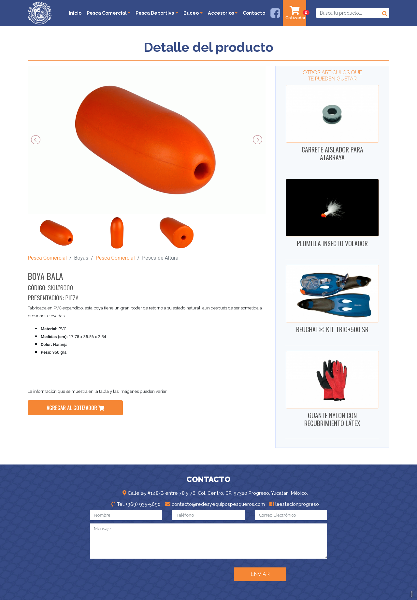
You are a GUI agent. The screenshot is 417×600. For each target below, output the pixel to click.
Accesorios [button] (221, 13)
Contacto (254, 13)
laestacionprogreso (294, 504)
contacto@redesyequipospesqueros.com (215, 504)
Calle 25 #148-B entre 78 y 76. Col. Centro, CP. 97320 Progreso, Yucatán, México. (215, 493)
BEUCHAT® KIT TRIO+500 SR (332, 329)
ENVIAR (260, 574)
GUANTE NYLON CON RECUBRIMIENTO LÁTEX (332, 419)
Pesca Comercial (47, 258)
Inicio (75, 13)
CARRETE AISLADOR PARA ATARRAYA (332, 153)
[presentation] (178, 574)
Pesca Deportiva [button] (155, 13)
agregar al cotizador (75, 408)
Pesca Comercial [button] (107, 13)
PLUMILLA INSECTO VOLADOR (332, 243)
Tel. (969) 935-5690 (136, 504)
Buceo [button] (191, 13)
